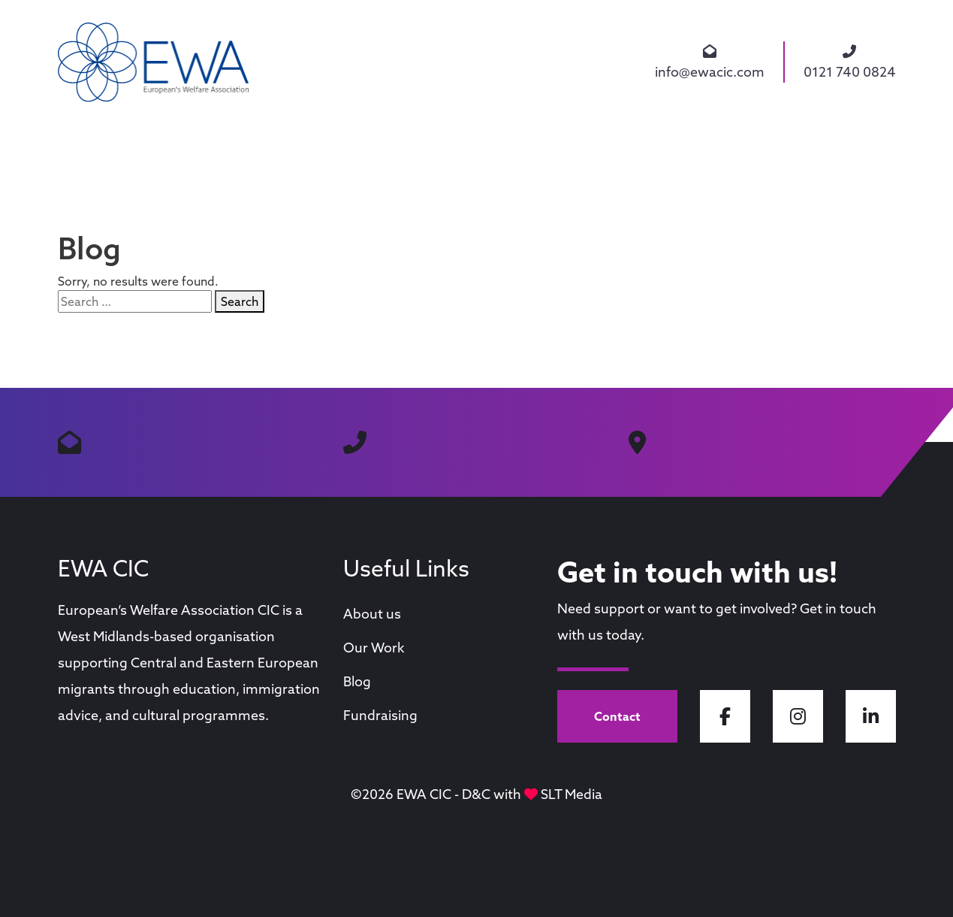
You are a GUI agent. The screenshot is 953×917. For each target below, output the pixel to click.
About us (372, 613)
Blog (357, 681)
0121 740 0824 (850, 62)
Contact (617, 716)
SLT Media (571, 794)
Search (239, 301)
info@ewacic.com (710, 62)
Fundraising (380, 715)
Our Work (374, 647)
